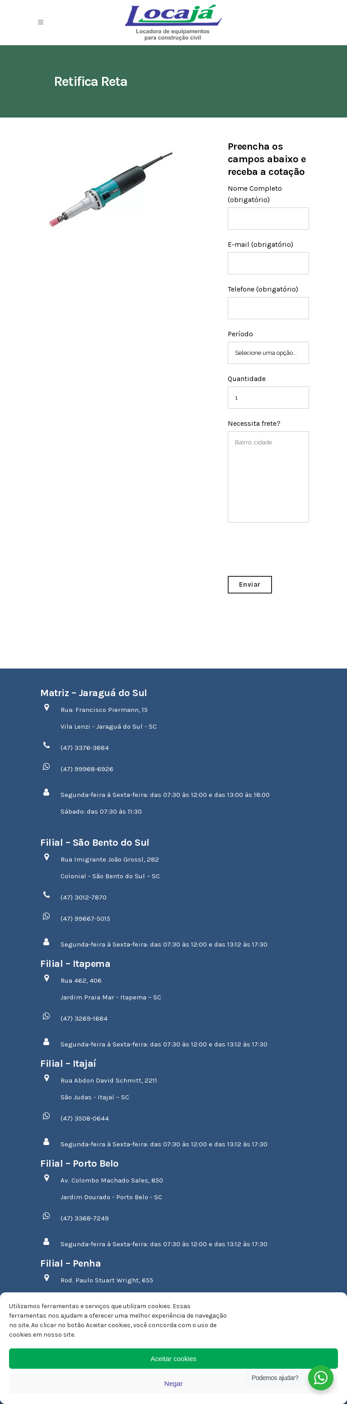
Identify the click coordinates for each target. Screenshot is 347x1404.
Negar (173, 1383)
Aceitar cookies (173, 1358)
